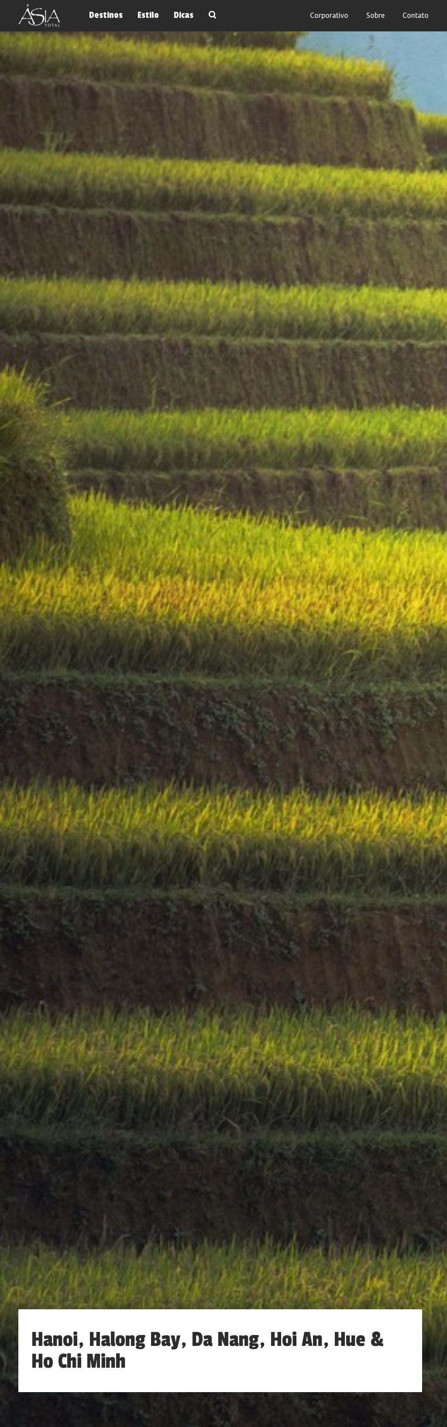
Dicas (183, 15)
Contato (415, 15)
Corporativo (329, 15)
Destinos (106, 15)
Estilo (148, 15)
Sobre (375, 15)
